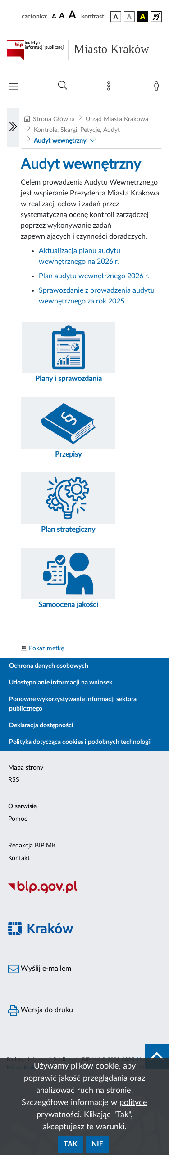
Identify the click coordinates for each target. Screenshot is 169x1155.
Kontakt (19, 858)
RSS (13, 780)
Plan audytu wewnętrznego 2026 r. (94, 276)
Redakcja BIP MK (32, 845)
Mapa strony (25, 768)
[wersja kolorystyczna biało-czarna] (129, 17)
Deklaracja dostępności (41, 725)
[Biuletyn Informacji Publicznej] (84, 892)
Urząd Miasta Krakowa (117, 119)
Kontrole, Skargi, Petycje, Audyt (77, 130)
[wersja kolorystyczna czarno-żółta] (143, 17)
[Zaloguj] (158, 88)
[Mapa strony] (110, 88)
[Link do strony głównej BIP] (84, 50)
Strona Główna (54, 119)
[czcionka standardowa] (54, 16)
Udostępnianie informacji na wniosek (60, 682)
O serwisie (22, 806)
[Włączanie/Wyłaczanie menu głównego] (13, 87)
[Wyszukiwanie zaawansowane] (62, 85)
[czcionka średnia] (62, 16)
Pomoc (17, 819)
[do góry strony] (157, 1056)
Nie (97, 1144)
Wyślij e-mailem (39, 969)
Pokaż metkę (46, 648)
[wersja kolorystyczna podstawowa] (116, 17)
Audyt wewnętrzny (60, 141)
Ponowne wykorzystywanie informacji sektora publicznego (73, 704)
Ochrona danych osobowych (48, 666)
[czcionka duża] (73, 15)
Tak (71, 1144)
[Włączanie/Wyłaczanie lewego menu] (13, 127)
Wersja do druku (40, 1010)
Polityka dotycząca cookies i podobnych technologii (80, 742)
